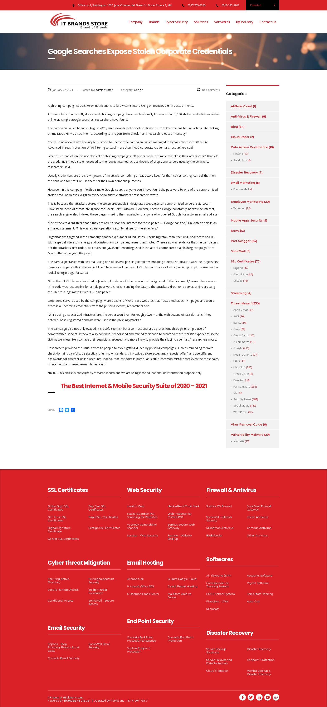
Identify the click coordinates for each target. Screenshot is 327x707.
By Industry (244, 22)
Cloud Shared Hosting (182, 586)
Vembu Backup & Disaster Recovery (259, 672)
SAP (235, 393)
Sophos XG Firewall (219, 506)
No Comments (208, 90)
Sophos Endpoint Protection (138, 649)
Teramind (239, 208)
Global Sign (240, 274)
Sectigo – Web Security (142, 535)
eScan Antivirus (257, 517)
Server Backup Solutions (216, 650)
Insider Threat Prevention (97, 591)
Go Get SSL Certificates (63, 538)
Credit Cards (241, 335)
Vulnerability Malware (247, 435)
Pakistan (238, 380)
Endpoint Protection (260, 659)
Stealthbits (240, 160)
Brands (154, 22)
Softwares (222, 22)
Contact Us (267, 22)
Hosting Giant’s (242, 354)
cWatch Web (135, 506)
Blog (234, 127)
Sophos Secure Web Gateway (181, 526)
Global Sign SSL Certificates (58, 507)
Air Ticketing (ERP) (218, 575)
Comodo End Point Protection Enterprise (141, 639)
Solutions (201, 22)
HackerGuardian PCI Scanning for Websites (142, 515)
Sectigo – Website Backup (180, 537)
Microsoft (212, 609)
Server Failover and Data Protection (219, 661)
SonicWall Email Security (99, 645)
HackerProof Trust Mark (184, 506)
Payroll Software (258, 583)
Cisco (236, 329)
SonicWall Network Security (219, 518)
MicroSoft (239, 367)
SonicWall (238, 251)
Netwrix (238, 154)
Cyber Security (177, 22)
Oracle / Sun (241, 374)
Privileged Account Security (101, 580)
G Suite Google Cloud (182, 578)
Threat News (240, 303)
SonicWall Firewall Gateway (259, 507)
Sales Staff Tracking (260, 594)
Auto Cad (253, 601)
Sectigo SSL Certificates (104, 528)
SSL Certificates (242, 261)
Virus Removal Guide (246, 424)
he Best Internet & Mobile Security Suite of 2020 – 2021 (135, 386)
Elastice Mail (241, 189)
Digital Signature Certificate (59, 529)
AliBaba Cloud (241, 106)
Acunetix (238, 441)
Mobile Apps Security (247, 220)
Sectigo (238, 281)
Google (238, 348)
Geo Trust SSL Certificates (57, 518)
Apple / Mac (240, 310)
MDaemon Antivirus (220, 528)
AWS (236, 316)
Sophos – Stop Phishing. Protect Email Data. (63, 647)
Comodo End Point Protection (181, 639)
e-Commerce (241, 342)
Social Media (241, 405)
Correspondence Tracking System (217, 584)
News (235, 231)
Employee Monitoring (247, 202)
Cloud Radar (240, 137)
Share (51, 409)
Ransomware (241, 386)
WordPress (240, 412)
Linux (236, 361)
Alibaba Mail (135, 578)
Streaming (239, 293)
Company (135, 22)
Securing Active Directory (58, 580)
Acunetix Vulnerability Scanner (142, 526)
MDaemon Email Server (143, 594)
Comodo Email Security (63, 658)
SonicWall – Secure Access (101, 602)
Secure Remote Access (63, 589)
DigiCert (238, 268)
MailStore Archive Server (179, 595)
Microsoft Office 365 (140, 586)
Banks (237, 322)
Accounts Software (259, 575)
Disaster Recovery (244, 172)
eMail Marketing (243, 183)
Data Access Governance (249, 147)
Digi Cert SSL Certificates (97, 507)
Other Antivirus (257, 535)
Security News (242, 399)
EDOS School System (220, 594)
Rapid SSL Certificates (103, 517)
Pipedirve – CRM (217, 601)
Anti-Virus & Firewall (246, 116)
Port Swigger (241, 241)
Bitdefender (214, 535)
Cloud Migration (217, 670)
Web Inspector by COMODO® (179, 515)
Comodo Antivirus (259, 528)
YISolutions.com (73, 697)
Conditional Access (60, 600)
